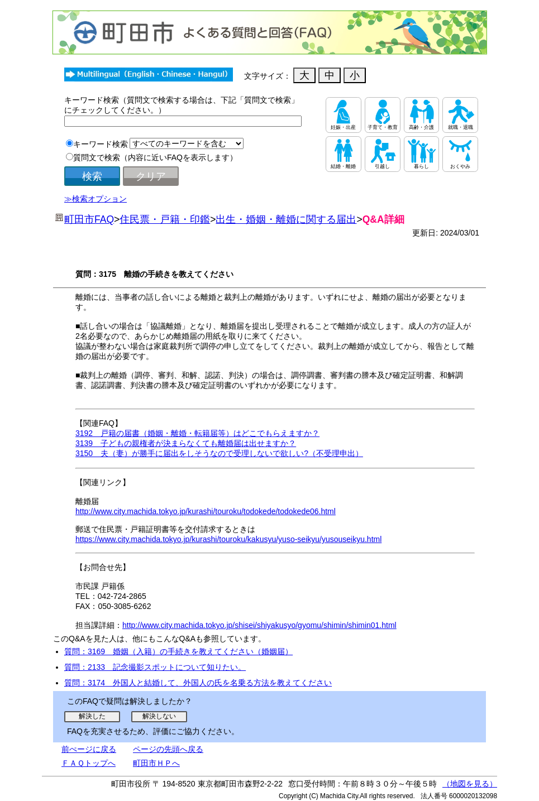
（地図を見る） (469, 783)
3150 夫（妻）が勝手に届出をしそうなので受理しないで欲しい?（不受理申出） (219, 453)
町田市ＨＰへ (156, 763)
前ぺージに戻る (88, 749)
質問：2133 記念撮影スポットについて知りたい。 (155, 667)
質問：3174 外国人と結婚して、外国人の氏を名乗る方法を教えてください (198, 682)
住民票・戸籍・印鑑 (165, 219)
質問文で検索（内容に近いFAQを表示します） (155, 157)
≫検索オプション (95, 198)
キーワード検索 (100, 144)
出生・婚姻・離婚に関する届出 (286, 219)
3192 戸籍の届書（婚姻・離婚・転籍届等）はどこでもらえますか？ (197, 433)
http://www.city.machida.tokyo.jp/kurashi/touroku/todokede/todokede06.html (205, 511)
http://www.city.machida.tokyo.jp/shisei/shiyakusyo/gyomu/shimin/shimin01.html (259, 625)
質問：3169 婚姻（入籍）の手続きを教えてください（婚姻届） (178, 651)
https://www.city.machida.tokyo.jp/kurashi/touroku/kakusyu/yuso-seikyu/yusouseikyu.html (228, 539)
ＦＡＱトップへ (88, 763)
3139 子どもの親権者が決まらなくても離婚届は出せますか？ (185, 443)
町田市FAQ (89, 219)
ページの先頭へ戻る (168, 749)
